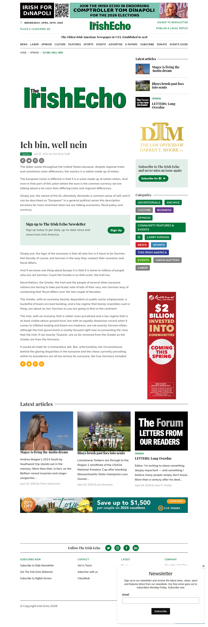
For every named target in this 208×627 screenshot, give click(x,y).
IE (139, 237)
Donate (162, 44)
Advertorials (149, 202)
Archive (173, 202)
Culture (60, 44)
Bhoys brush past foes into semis (168, 85)
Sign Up (116, 230)
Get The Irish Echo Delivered (36, 572)
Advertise (116, 44)
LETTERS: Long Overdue (163, 105)
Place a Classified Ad (35, 29)
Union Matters (167, 260)
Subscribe (147, 44)
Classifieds (84, 578)
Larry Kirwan (158, 237)
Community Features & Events (156, 227)
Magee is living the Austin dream (165, 69)
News (24, 44)
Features (74, 44)
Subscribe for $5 (153, 178)
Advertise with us (88, 572)
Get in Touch (85, 565)
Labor (34, 44)
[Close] (203, 566)
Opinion (47, 44)
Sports (88, 44)
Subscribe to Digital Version (36, 578)
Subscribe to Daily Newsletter (37, 565)
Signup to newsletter (172, 22)
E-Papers (131, 44)
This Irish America (152, 252)
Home (23, 52)
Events (101, 44)
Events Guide (179, 44)
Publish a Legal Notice (172, 28)
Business (164, 210)
